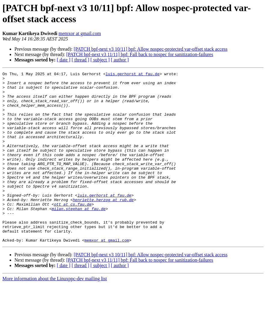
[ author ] (120, 59)
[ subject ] (100, 59)
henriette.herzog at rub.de (103, 225)
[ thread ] (80, 59)
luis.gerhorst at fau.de (132, 74)
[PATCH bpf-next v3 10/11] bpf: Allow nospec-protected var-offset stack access (150, 49)
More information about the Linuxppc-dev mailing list (54, 312)
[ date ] (63, 59)
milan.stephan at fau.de (78, 236)
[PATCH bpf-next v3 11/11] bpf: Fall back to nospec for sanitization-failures (139, 54)
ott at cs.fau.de (73, 231)
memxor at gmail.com (80, 33)
